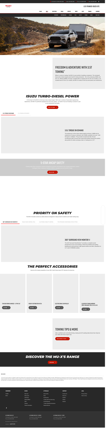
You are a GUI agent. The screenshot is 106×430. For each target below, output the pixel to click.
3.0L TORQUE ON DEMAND (8, 113)
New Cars (26, 393)
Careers (64, 397)
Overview (56, 15)
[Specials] (103, 215)
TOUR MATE (97, 15)
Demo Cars (27, 395)
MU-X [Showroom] (47, 11)
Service (69, 11)
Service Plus (46, 393)
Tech (75, 15)
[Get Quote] (103, 219)
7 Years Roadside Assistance (49, 403)
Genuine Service (47, 405)
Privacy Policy (84, 393)
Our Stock (54, 11)
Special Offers (27, 399)
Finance (89, 11)
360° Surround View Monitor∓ (10, 222)
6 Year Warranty (47, 401)
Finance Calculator (28, 405)
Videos (63, 399)
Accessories (46, 397)
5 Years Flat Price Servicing (49, 399)
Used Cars (27, 397)
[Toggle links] (10, 424)
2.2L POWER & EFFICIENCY (23, 113)
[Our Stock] (103, 207)
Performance (63, 15)
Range (91, 15)
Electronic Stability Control (46, 222)
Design (70, 15)
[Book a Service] (103, 211)
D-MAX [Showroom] (40, 11)
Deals (62, 11)
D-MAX (7, 393)
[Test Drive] (103, 222)
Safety (80, 15)
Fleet (83, 11)
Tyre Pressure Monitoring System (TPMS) (67, 222)
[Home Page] (8, 6)
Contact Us (64, 393)
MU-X (7, 395)
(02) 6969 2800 (11, 418)
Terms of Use (84, 395)
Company (98, 11)
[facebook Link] (99, 1)
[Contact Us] (57, 1)
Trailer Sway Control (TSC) (28, 222)
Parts (76, 11)
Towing (86, 15)
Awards (64, 401)
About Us (64, 395)
